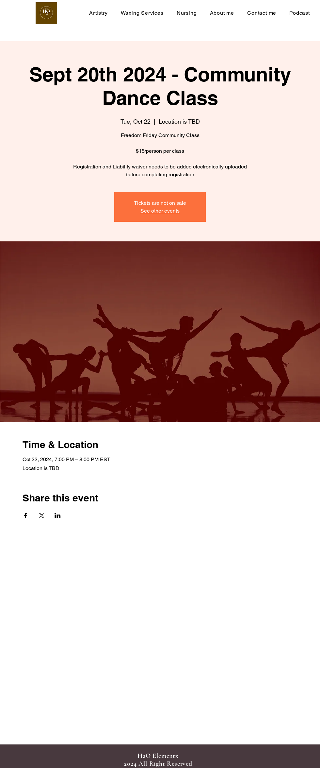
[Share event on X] (42, 515)
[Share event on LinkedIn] (58, 515)
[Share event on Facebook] (26, 515)
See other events (160, 211)
